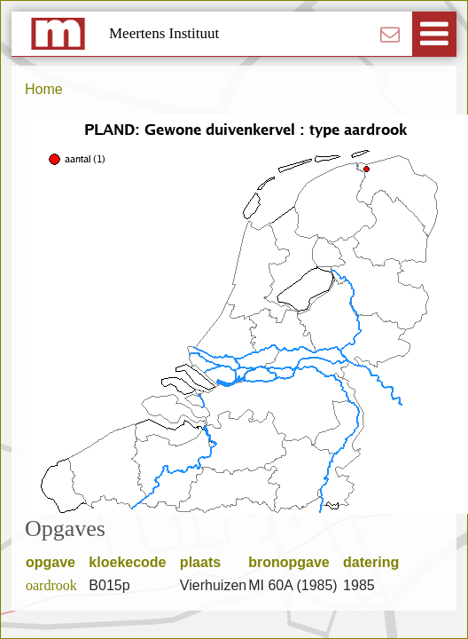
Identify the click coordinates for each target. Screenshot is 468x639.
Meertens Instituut (164, 33)
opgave (56, 562)
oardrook (51, 585)
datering (376, 562)
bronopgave (294, 562)
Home (44, 89)
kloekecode (133, 562)
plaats (206, 562)
